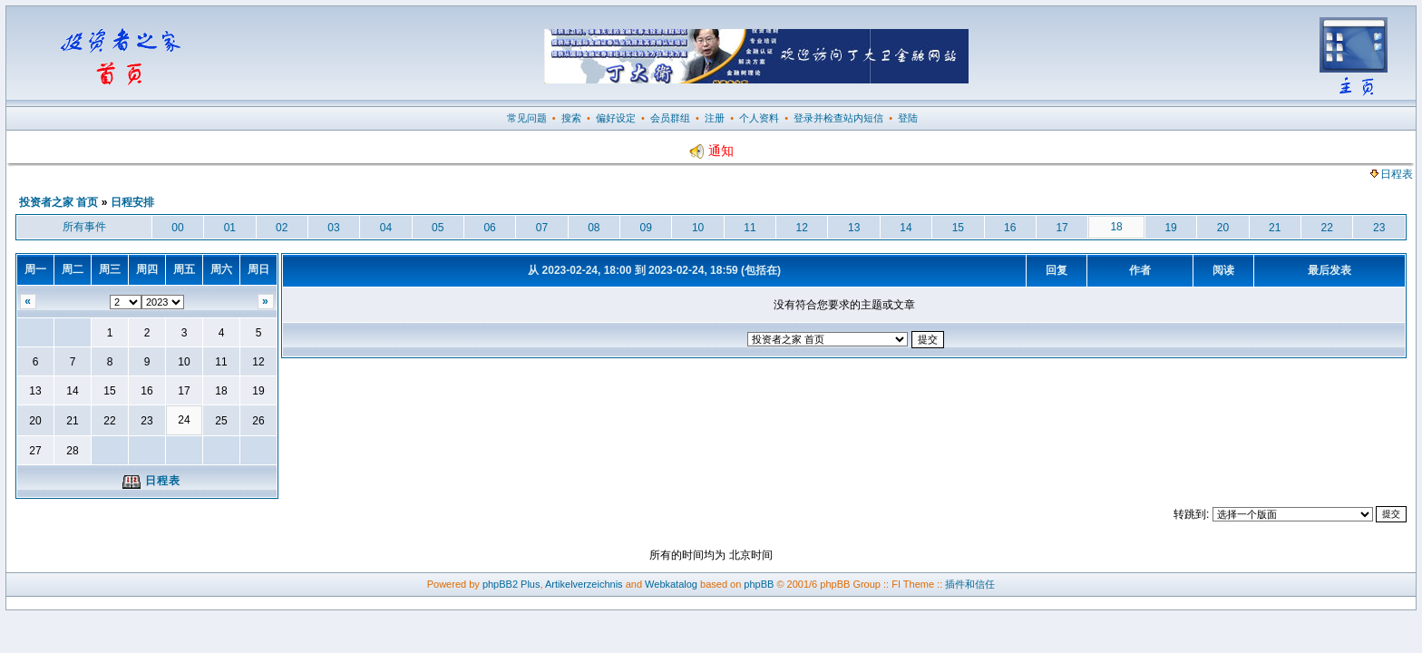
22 (1326, 227)
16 (1010, 227)
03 (333, 227)
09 (646, 227)
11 (749, 227)
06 (489, 227)
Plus (530, 584)
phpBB (759, 584)
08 (593, 227)
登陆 (908, 117)
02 (281, 227)
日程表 (1391, 174)
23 (1379, 227)
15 (958, 227)
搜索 (571, 117)
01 (230, 227)
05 (437, 227)
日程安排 (132, 202)
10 (698, 227)
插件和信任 (970, 584)
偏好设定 (616, 117)
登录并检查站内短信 (838, 117)
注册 (715, 117)
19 (1170, 227)
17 (1061, 227)
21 (1275, 227)
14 (905, 227)
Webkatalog (671, 584)
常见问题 (527, 117)
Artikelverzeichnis (584, 584)
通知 (711, 150)
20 (1223, 227)
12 (802, 227)
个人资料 (759, 117)
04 (386, 227)
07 (542, 227)
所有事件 (84, 226)
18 (1116, 226)
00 (177, 227)
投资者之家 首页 (58, 202)
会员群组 (670, 117)
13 (854, 227)
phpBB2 (500, 584)
